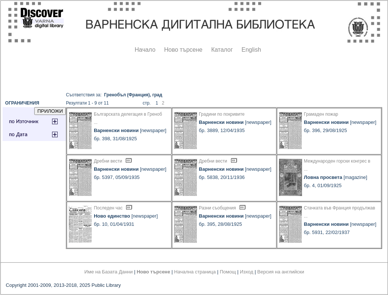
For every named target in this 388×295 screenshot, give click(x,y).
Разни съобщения (217, 208)
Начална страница (195, 272)
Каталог (222, 50)
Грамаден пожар (321, 114)
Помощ (228, 272)
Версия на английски (280, 272)
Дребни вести (108, 161)
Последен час (108, 208)
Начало (145, 50)
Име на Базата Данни (108, 272)
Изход (246, 272)
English (251, 50)
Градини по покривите (222, 114)
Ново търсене (183, 50)
